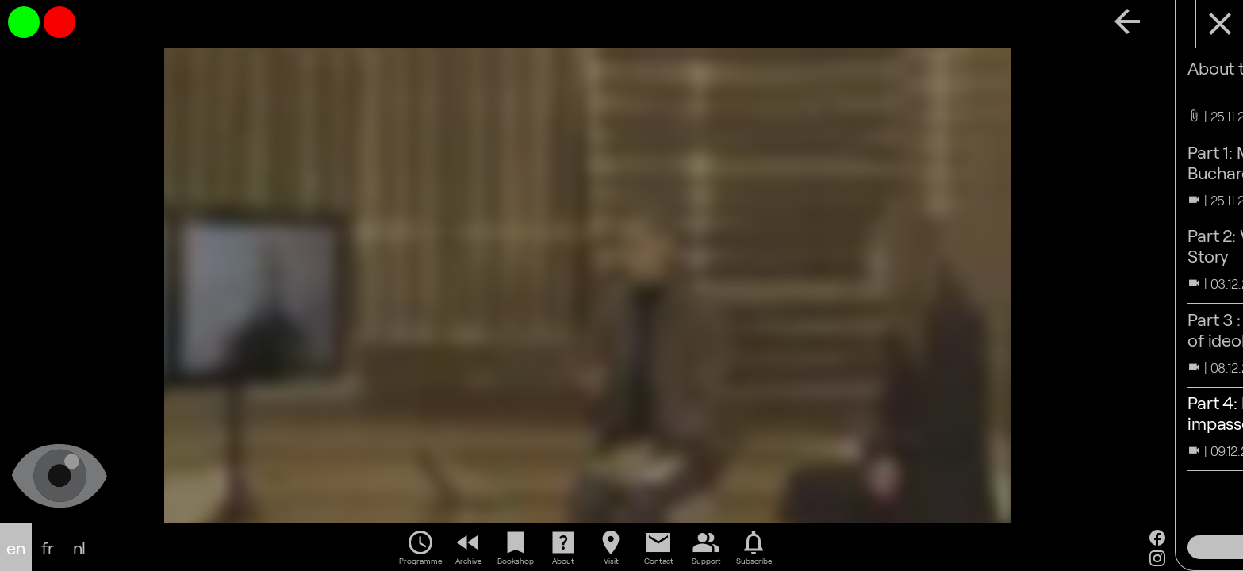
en (15, 547)
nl (79, 547)
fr (47, 547)
